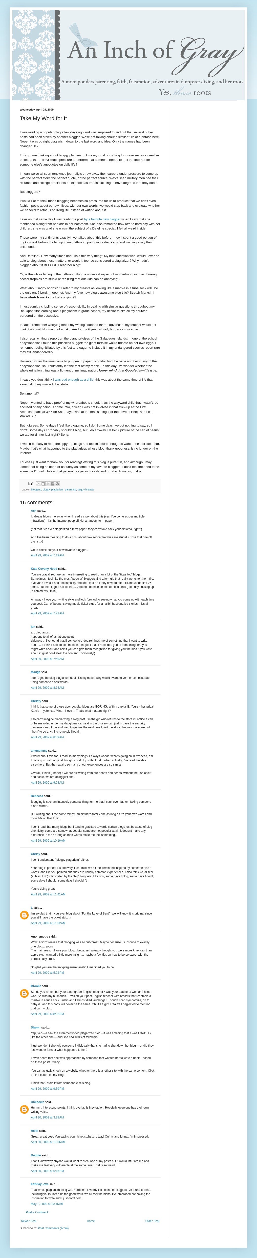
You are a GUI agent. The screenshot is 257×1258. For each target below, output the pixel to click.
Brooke (36, 986)
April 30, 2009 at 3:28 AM (47, 1117)
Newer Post (28, 1221)
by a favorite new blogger (102, 219)
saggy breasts (86, 489)
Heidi (34, 1131)
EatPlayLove (39, 1184)
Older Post (152, 1221)
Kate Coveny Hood (44, 569)
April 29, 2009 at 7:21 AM (47, 613)
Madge (35, 672)
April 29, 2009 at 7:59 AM (47, 659)
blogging (36, 489)
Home (91, 1221)
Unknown (37, 1102)
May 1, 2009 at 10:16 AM (47, 1204)
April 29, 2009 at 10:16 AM (48, 840)
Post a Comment (37, 1212)
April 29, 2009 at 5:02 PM (47, 972)
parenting (70, 489)
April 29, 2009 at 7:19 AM (47, 555)
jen (33, 627)
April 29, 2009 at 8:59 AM (47, 737)
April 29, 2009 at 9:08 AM (47, 782)
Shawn (36, 1027)
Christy (36, 701)
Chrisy (35, 854)
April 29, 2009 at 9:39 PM (47, 1088)
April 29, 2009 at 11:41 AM (48, 894)
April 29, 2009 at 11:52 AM (48, 923)
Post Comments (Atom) (53, 1228)
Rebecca (37, 796)
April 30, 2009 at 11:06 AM (48, 1142)
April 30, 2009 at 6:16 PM (47, 1171)
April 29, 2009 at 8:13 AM (47, 687)
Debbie (36, 1155)
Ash (34, 511)
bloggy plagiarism (53, 489)
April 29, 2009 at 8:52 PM (47, 1014)
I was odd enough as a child (73, 379)
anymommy (39, 750)
